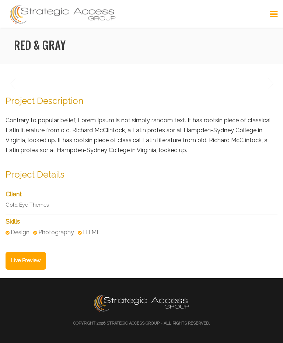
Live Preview (26, 260)
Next (270, 84)
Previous (13, 84)
